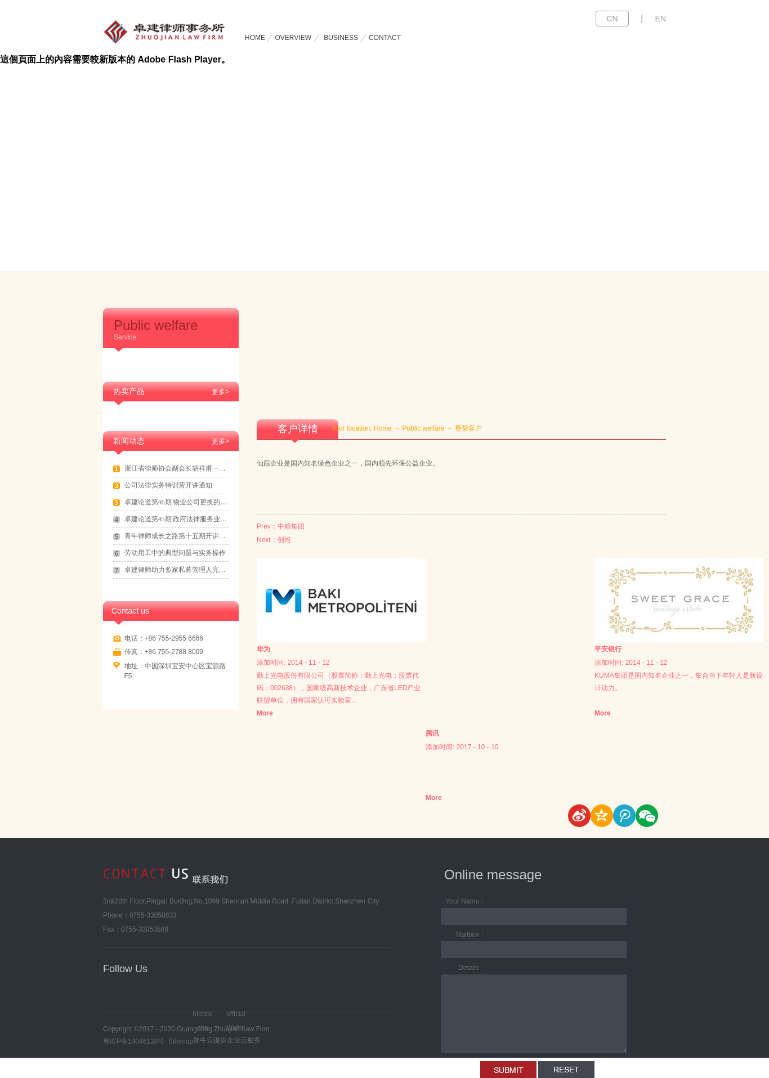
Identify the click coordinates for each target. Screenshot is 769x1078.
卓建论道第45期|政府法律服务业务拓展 (176, 519)
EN (660, 18)
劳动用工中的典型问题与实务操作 (175, 553)
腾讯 (432, 733)
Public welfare (424, 428)
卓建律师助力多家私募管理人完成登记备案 (176, 570)
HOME (255, 38)
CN (612, 18)
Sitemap (178, 1041)
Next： (274, 540)
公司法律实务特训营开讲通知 (168, 485)
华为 (263, 649)
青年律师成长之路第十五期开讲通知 (176, 536)
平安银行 (608, 649)
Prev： (281, 526)
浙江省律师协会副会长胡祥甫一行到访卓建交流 (176, 468)
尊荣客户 (468, 428)
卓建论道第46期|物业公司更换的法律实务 (176, 502)
